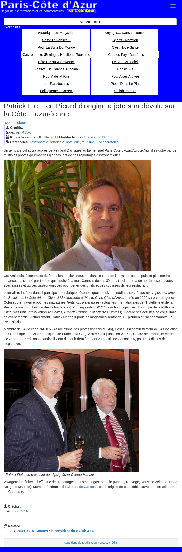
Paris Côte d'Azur (48, 6)
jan (92, 137)
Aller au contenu (90, 22)
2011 (54, 137)
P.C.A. (26, 132)
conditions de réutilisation (80, 542)
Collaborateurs (108, 142)
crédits (113, 542)
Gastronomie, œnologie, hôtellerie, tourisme (62, 142)
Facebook (19, 123)
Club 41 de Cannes (81, 487)
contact (103, 542)
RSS (7, 123)
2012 (101, 137)
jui (46, 137)
